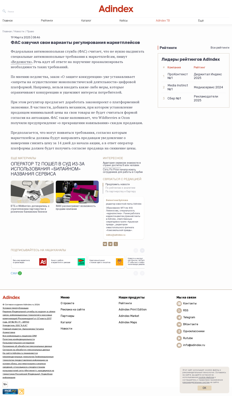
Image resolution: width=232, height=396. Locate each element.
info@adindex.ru (194, 345)
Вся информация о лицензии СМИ (20, 336)
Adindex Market (129, 316)
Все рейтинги (220, 47)
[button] (142, 250)
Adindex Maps (128, 322)
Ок (204, 388)
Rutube (188, 338)
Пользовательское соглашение (18, 343)
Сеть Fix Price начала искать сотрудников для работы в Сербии (123, 171)
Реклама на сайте (73, 309)
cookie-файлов (206, 377)
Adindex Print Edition (133, 309)
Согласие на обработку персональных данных (26, 349)
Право (30, 31)
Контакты (190, 303)
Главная (7, 31)
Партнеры (67, 316)
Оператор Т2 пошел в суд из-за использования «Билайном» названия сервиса (48, 169)
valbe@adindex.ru (115, 235)
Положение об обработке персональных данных (27, 346)
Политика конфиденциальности (19, 339)
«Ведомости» (21, 61)
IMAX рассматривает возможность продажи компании (76, 207)
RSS (185, 310)
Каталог (66, 322)
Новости (19, 31)
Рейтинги (125, 303)
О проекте (67, 303)
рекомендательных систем (196, 382)
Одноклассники (194, 331)
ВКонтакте (190, 324)
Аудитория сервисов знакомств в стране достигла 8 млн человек (122, 164)
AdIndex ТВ (163, 20)
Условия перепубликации (16, 308)
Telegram (189, 317)
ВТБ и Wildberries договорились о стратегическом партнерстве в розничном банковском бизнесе (30, 209)
